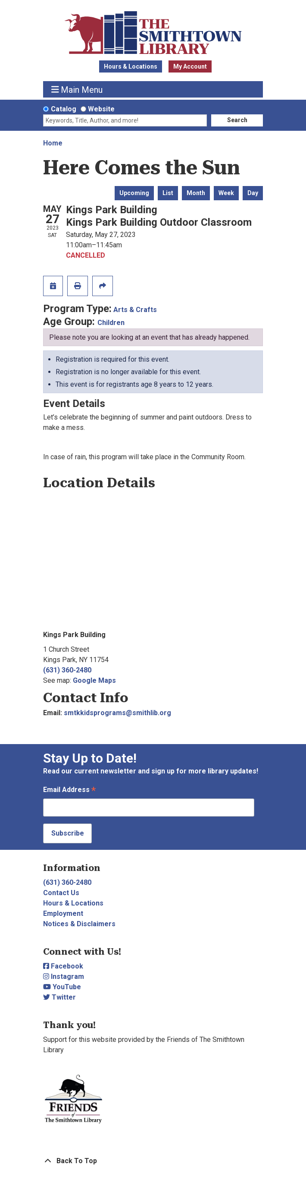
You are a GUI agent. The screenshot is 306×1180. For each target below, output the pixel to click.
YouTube (62, 987)
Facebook (63, 966)
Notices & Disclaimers (79, 924)
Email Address (69, 790)
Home (52, 143)
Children (111, 323)
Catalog (63, 109)
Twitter (59, 997)
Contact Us (61, 893)
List (167, 192)
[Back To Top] (153, 1161)
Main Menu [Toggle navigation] (77, 89)
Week (226, 192)
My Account (190, 66)
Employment (63, 913)
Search (237, 120)
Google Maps (94, 680)
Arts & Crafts (135, 310)
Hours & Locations (130, 66)
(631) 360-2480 (67, 670)
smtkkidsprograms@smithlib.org (117, 713)
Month (196, 192)
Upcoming (134, 192)
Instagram (63, 976)
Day (252, 192)
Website (101, 109)
